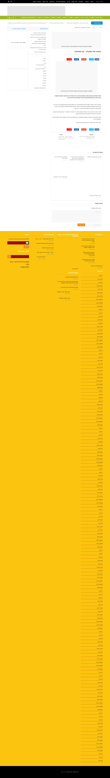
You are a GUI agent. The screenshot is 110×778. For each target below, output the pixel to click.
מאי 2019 (101, 435)
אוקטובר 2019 (99, 418)
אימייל (92, 55)
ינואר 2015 (100, 611)
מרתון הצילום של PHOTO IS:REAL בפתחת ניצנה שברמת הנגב (39, 43)
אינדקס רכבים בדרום (40, 68)
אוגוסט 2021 (100, 347)
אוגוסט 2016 (100, 547)
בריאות (40, 17)
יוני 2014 (101, 635)
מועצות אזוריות (60, 1)
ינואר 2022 (100, 330)
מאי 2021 (101, 357)
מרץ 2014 (100, 645)
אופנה (59, 17)
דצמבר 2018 (100, 452)
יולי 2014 (101, 631)
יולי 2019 (101, 428)
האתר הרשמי (37, 1)
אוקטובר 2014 (99, 621)
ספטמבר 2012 (99, 706)
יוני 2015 (101, 594)
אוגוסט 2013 (100, 669)
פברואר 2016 (100, 567)
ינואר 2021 (100, 370)
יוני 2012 (101, 716)
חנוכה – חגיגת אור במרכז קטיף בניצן (45, 252)
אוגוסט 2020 (100, 387)
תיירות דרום (94, 54)
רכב (82, 17)
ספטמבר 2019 (99, 421)
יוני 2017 (101, 513)
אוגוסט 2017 (100, 506)
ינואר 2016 (100, 570)
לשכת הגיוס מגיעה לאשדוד (48, 247)
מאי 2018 (101, 475)
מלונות (53, 17)
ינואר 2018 (100, 489)
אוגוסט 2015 (100, 587)
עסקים (77, 17)
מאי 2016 (101, 557)
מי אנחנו (52, 1)
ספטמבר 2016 (99, 543)
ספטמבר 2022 (99, 302)
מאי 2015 (101, 597)
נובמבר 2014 (100, 618)
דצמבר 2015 (100, 574)
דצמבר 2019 (100, 411)
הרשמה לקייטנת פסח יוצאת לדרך (56, 23)
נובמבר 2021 (100, 336)
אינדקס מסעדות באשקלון (29, 17)
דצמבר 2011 (100, 736)
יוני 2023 (101, 275)
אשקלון (81, 1)
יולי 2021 (101, 350)
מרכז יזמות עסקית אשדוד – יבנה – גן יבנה (44, 238)
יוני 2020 (101, 394)
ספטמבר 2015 (99, 584)
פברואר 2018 (100, 486)
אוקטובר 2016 (99, 540)
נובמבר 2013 (100, 658)
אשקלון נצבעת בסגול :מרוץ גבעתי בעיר (69, 287)
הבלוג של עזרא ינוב (41, 256)
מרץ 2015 (100, 604)
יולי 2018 (101, 469)
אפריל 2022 (100, 319)
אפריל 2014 (100, 642)
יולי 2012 (101, 713)
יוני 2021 (101, 353)
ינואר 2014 (100, 652)
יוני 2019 (101, 431)
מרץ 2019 (100, 441)
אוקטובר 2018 (99, 458)
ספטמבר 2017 (99, 502)
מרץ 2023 (100, 282)
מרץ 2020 (100, 401)
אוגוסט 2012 (100, 709)
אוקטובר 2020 (99, 380)
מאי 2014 (101, 638)
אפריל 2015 (100, 601)
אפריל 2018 (100, 479)
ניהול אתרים (75, 771)
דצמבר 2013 (100, 655)
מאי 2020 (101, 397)
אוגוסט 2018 (100, 465)
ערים (68, 1)
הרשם (26, 246)
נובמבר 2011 (100, 740)
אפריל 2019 (100, 438)
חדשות (92, 17)
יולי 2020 (101, 391)
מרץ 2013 (100, 686)
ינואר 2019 (100, 448)
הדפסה (97, 55)
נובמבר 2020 (100, 377)
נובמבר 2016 (100, 536)
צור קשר (45, 1)
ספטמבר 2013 (99, 665)
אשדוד (87, 1)
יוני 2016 (101, 553)
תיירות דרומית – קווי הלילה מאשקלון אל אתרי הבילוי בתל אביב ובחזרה (66, 138)
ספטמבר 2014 (99, 625)
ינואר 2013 (100, 692)
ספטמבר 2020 (99, 384)
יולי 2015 (101, 591)
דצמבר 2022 (100, 292)
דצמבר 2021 (100, 333)
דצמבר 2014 (100, 614)
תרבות (65, 17)
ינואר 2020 (100, 408)
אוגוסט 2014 (100, 628)
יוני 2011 (101, 757)
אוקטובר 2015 (99, 580)
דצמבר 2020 (100, 374)
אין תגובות (66, 54)
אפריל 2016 (100, 560)
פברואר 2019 (100, 445)
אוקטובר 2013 (99, 662)
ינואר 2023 (100, 289)
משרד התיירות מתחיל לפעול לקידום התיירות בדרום (88, 260)
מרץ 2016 (100, 564)
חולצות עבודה (24, 267)
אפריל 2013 (100, 682)
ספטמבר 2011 (99, 747)
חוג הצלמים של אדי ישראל (40, 52)
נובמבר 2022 (100, 296)
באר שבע (74, 1)
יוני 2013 (101, 675)
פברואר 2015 (100, 608)
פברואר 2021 (100, 367)
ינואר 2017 (100, 530)
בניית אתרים (69, 771)
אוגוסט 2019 (100, 425)
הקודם (92, 135)
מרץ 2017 (100, 523)
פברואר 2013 (100, 689)
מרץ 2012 (100, 726)
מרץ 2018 (100, 482)
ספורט (70, 17)
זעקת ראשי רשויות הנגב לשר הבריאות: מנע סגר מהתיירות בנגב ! (88, 240)
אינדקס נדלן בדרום (40, 65)
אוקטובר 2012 (99, 703)
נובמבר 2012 (100, 699)
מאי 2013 (101, 679)
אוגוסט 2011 (100, 750)
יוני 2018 (101, 472)
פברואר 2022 (100, 326)
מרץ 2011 (100, 760)
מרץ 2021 (100, 363)
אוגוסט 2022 (100, 306)
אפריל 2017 (100, 519)
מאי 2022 (101, 316)
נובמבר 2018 (100, 455)
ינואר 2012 (100, 733)
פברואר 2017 (100, 526)
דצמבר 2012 (100, 696)
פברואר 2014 (100, 648)
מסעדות (46, 17)
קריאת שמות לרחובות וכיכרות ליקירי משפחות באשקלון (88, 246)
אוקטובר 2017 (99, 499)
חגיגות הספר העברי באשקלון (60, 176)
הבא (60, 135)
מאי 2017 (101, 516)
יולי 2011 (101, 753)
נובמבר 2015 (100, 577)
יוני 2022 (101, 313)
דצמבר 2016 (100, 533)
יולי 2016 (101, 550)
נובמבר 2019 (100, 414)
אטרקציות (80, 54)
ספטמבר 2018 (99, 462)
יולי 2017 (101, 509)
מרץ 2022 (100, 323)
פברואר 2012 (100, 730)
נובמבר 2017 (100, 496)
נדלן (87, 17)
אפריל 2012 (100, 723)
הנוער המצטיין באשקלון (95, 195)
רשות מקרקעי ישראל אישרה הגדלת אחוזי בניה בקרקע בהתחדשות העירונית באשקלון (27, 23)
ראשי (92, 1)
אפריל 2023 (100, 279)
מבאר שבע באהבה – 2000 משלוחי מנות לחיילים (77, 23)
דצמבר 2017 (100, 492)
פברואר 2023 (100, 286)
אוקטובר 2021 (99, 340)
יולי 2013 (101, 672)
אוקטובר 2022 (99, 299)
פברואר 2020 (100, 404)
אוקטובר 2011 (99, 743)
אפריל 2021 (100, 360)
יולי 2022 (101, 309)
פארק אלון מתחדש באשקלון (94, 156)
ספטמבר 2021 (99, 343)
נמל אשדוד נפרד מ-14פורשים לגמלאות (45, 243)
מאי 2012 (101, 719)
